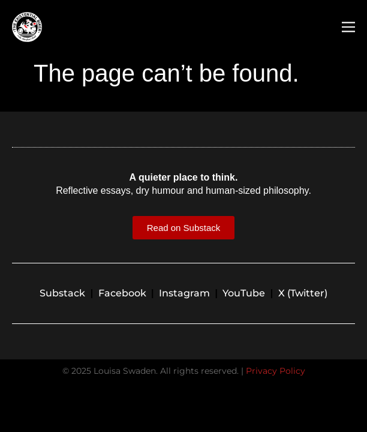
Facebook (122, 293)
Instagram (184, 293)
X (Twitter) (302, 293)
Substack (62, 293)
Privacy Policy (275, 370)
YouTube (243, 293)
